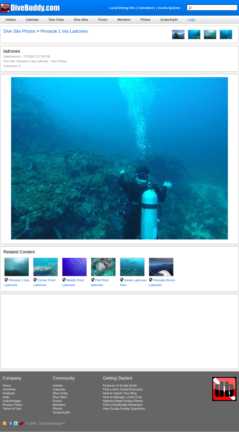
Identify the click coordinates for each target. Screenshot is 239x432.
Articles (11, 19)
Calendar (32, 19)
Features (9, 393)
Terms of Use (12, 408)
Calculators (146, 8)
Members (123, 19)
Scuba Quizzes (169, 8)
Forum (102, 19)
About (7, 385)
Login (192, 19)
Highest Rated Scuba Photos (123, 401)
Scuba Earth (169, 19)
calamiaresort (12, 56)
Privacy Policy (12, 405)
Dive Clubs (56, 19)
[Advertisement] (119, 330)
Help (6, 397)
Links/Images (12, 401)
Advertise (9, 389)
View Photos (59, 61)
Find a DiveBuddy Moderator (123, 405)
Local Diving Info (122, 8)
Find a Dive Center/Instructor (123, 389)
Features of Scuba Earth (120, 385)
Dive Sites (81, 19)
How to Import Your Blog (120, 393)
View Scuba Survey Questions (124, 408)
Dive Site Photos (19, 31)
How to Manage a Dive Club (122, 397)
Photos (145, 19)
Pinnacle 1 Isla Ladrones (64, 31)
